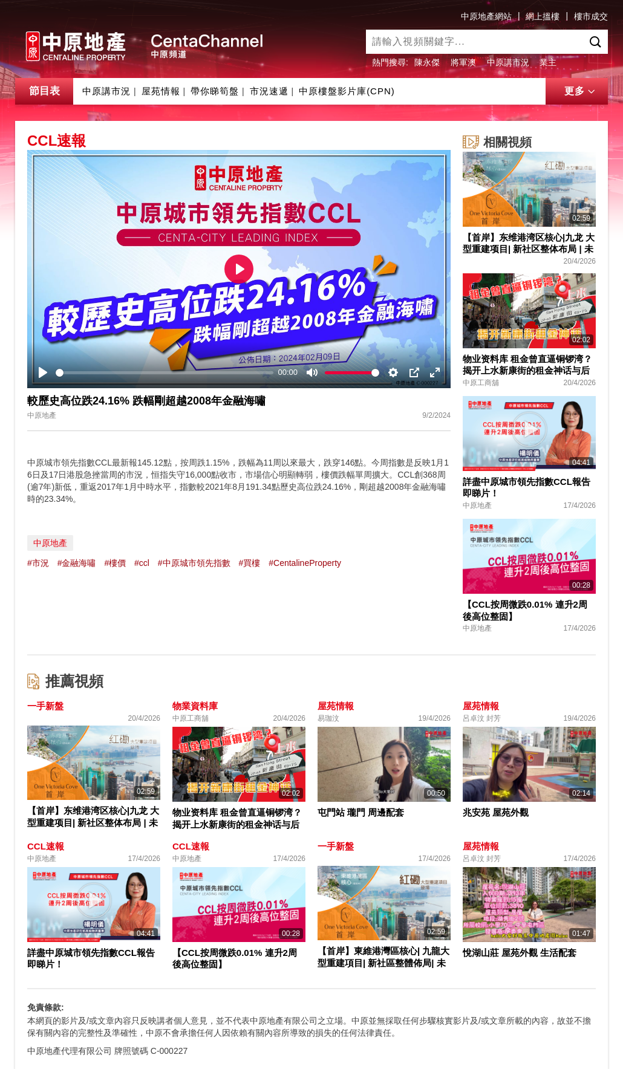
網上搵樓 (542, 16)
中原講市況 (508, 62)
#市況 (38, 563)
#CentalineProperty (305, 563)
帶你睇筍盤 (215, 91)
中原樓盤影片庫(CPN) (347, 91)
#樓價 (115, 563)
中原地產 (50, 543)
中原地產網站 (486, 16)
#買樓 (250, 563)
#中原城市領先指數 (194, 563)
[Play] (43, 372)
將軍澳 (463, 62)
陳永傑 (427, 62)
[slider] (164, 373)
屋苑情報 (161, 91)
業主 (548, 62)
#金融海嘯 (76, 563)
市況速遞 (269, 91)
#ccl (141, 563)
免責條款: (45, 1007)
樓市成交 (591, 16)
